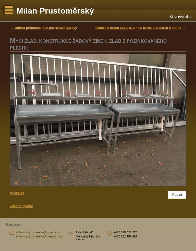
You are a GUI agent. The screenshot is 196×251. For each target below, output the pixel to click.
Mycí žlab (17, 193)
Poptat (177, 195)
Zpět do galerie (21, 206)
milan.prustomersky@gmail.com (38, 232)
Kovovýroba (180, 16)
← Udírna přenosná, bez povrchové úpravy (43, 28)
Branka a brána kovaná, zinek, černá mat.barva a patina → (140, 28)
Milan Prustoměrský (55, 10)
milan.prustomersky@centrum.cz (39, 236)
